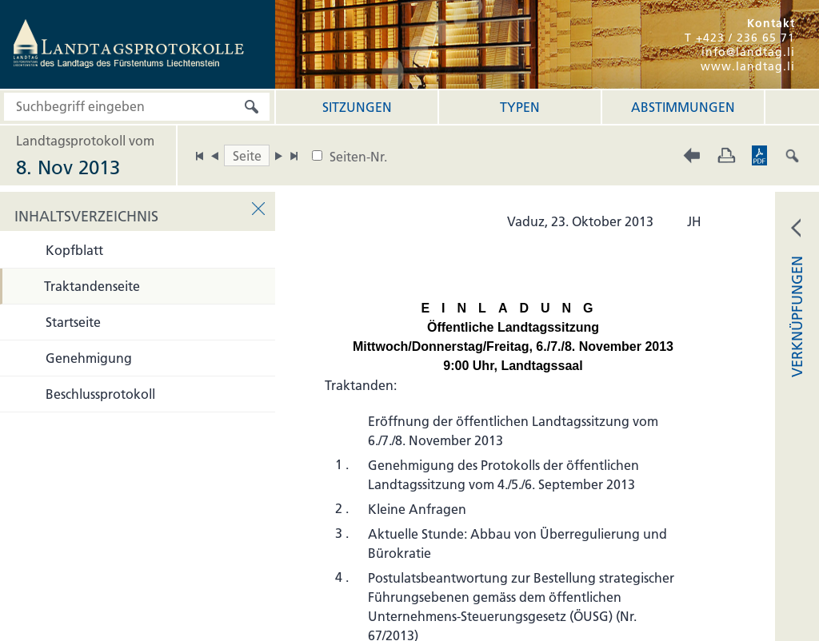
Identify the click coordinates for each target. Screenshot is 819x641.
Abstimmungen (683, 107)
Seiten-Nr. (358, 157)
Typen (520, 107)
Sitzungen (357, 107)
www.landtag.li (748, 66)
